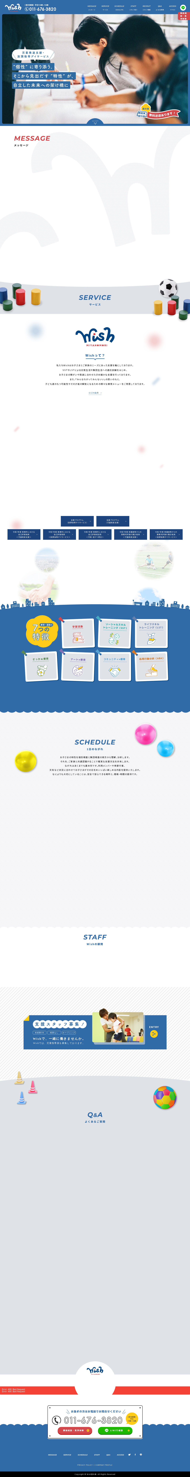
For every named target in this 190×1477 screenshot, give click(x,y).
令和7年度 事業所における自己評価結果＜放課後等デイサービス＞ (59, 534)
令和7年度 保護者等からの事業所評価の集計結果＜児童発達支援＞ (131, 534)
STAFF (97, 1455)
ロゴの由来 (94, 393)
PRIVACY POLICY (85, 1465)
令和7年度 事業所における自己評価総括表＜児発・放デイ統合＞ (95, 534)
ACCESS (120, 1455)
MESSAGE (52, 1455)
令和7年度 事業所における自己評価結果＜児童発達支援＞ (24, 534)
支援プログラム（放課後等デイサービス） (77, 521)
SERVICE (67, 1455)
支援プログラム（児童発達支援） (112, 521)
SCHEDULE (83, 1455)
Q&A (108, 1455)
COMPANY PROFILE (104, 1465)
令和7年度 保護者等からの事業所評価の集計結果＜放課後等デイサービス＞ (166, 534)
